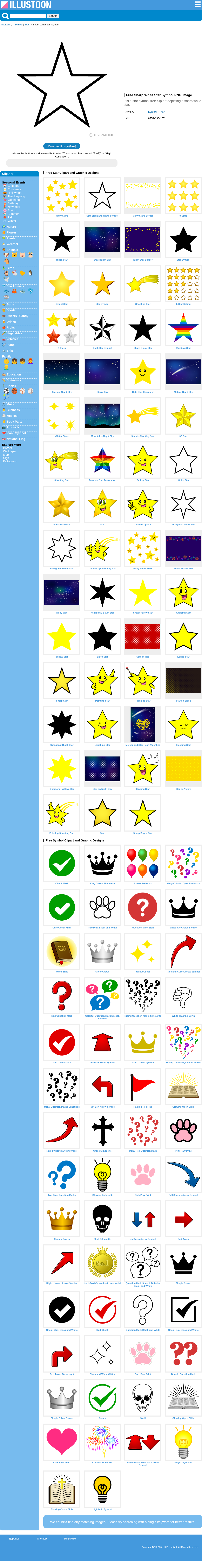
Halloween (14, 192)
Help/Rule (70, 1538)
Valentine (14, 199)
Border (7, 448)
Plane (10, 345)
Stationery (14, 380)
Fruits (11, 327)
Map (6, 454)
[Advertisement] (163, 60)
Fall (10, 217)
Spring (12, 210)
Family (7, 356)
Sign (6, 458)
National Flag (16, 439)
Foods (11, 310)
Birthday (13, 203)
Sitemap (42, 1538)
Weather (12, 244)
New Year (14, 207)
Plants (11, 238)
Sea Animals (15, 286)
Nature (11, 226)
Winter (12, 221)
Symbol (18, 24)
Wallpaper (9, 451)
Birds (10, 268)
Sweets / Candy (17, 316)
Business (13, 410)
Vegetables (14, 333)
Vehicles (13, 339)
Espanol (14, 1538)
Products (13, 427)
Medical (12, 415)
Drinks (11, 321)
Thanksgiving (16, 196)
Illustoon (5, 24)
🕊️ (6, 279)
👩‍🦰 (30, 361)
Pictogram (9, 461)
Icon (10, 433)
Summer (13, 214)
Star (27, 24)
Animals (12, 249)
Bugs (10, 304)
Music (11, 404)
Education (14, 374)
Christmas (14, 189)
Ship (10, 350)
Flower (11, 232)
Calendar (14, 185)
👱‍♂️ (6, 367)
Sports (11, 386)
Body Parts (14, 421)
